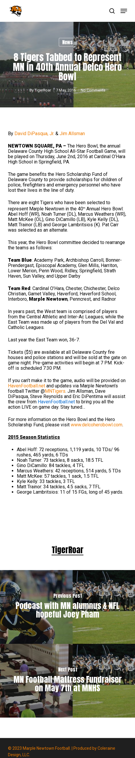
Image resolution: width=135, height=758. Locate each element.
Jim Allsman (72, 133)
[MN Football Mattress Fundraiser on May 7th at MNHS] (67, 681)
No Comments (93, 90)
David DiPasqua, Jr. (34, 133)
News (67, 42)
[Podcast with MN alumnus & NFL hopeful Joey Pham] (67, 607)
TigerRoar (43, 90)
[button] (124, 11)
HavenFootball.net (26, 386)
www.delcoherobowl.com (96, 425)
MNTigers (55, 391)
